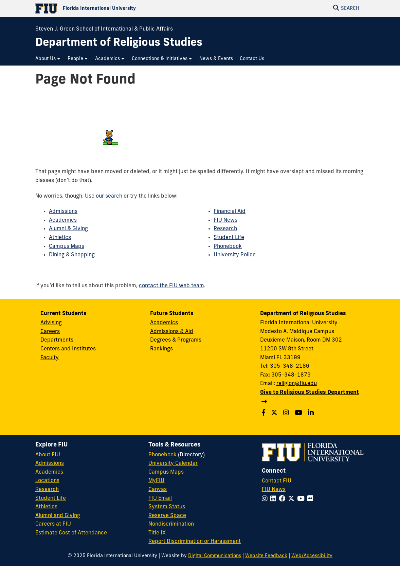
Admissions (63, 211)
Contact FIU (276, 481)
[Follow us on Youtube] (299, 413)
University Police (235, 255)
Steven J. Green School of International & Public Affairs (104, 29)
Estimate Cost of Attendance (71, 533)
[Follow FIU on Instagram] (266, 499)
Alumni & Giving (68, 229)
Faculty (49, 358)
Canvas (157, 489)
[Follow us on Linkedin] (312, 413)
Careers (50, 331)
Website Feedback (266, 556)
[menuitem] (48, 59)
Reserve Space (167, 515)
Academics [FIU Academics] (49, 472)
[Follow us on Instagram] (287, 413)
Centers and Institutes (68, 349)
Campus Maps (66, 246)
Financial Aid (230, 211)
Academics (63, 220)
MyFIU (156, 480)
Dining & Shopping (72, 255)
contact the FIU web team (171, 286)
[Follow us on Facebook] (264, 413)
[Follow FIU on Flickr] (311, 499)
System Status (166, 507)
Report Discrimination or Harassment (194, 541)
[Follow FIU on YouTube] (302, 499)
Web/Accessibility (311, 556)
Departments (56, 340)
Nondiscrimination (171, 524)
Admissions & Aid (171, 331)
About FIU (47, 455)
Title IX (157, 533)
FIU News (225, 220)
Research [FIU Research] (47, 489)
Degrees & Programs (175, 340)
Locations (47, 480)
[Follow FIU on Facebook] (283, 499)
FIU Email (160, 498)
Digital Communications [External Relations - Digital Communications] (214, 556)
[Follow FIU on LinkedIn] (274, 499)
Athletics (60, 237)
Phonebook (228, 246)
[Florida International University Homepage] (117, 8)
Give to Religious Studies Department (309, 392)
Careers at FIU (53, 524)
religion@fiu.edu (296, 383)
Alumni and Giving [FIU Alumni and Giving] (57, 515)
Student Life (229, 237)
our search (109, 196)
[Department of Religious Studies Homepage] (118, 43)
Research (225, 229)
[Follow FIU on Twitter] (292, 499)
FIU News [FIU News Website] (274, 489)
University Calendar (173, 463)
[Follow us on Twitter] (275, 413)
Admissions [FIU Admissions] (49, 463)
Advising (51, 323)
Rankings (161, 349)
